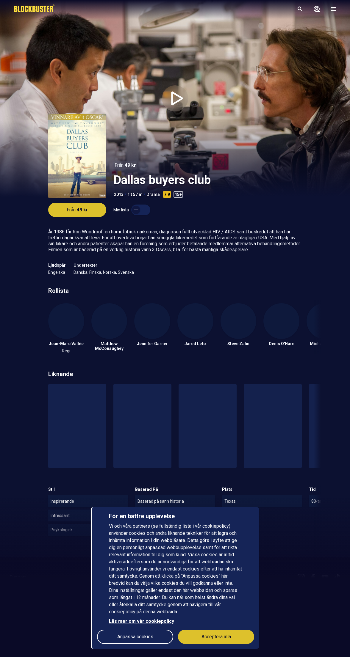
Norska (109, 272)
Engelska (56, 272)
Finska (95, 272)
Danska (81, 272)
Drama (153, 194)
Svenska (126, 272)
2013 (119, 194)
